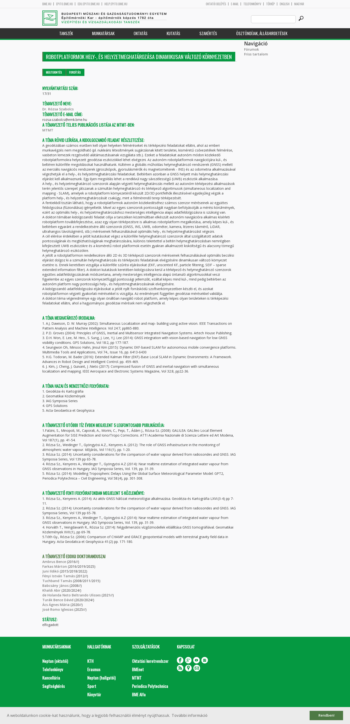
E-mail (235, 3)
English (285, 3)
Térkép (270, 3)
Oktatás (141, 33)
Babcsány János (55, 585)
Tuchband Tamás (57, 580)
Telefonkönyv (252, 3)
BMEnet (138, 669)
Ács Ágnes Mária (56, 604)
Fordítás (75, 72)
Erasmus (93, 669)
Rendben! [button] (326, 715)
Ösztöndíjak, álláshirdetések (261, 33)
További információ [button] (190, 715)
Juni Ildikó (50, 571)
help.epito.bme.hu (115, 3)
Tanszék (66, 33)
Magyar (299, 3)
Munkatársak (103, 33)
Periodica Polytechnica (150, 686)
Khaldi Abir (51, 590)
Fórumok (251, 49)
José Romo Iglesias (57, 609)
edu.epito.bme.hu (89, 3)
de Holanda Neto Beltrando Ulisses (71, 595)
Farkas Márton (54, 566)
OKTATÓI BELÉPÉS (216, 3)
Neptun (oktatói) (55, 661)
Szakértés (208, 33)
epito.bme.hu (64, 3)
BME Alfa (139, 694)
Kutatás (173, 33)
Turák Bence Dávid (57, 600)
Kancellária (51, 678)
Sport (91, 686)
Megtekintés (54, 72)
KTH (90, 661)
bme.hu (46, 3)
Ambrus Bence (54, 561)
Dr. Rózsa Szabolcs (58, 109)
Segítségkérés (53, 686)
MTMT (47, 130)
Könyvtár (94, 694)
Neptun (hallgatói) (101, 678)
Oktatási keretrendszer (150, 661)
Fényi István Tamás (58, 576)
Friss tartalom (256, 54)
